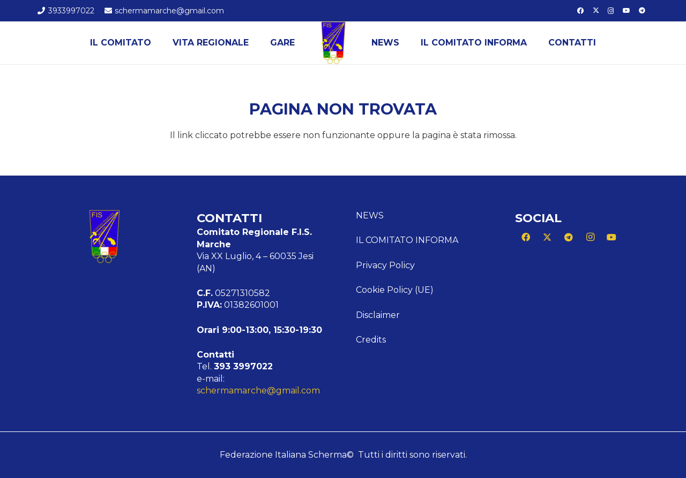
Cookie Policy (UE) (395, 290)
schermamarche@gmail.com (258, 390)
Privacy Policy (385, 265)
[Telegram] (642, 10)
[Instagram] (611, 10)
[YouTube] (626, 10)
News (370, 215)
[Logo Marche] (333, 42)
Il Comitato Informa (407, 240)
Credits (371, 340)
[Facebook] (580, 10)
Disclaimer (378, 315)
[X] (596, 10)
